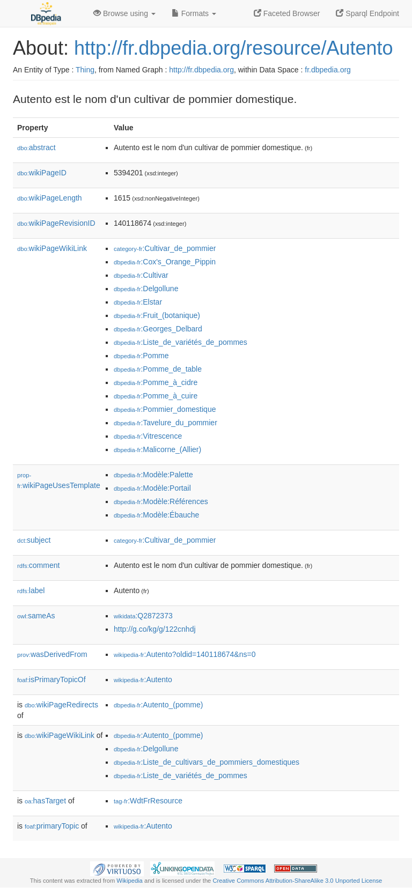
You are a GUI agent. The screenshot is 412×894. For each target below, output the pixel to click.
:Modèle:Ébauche (156, 515)
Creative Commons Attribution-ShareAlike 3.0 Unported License (297, 880)
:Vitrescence (148, 436)
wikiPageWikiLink (52, 248)
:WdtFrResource (148, 800)
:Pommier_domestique (165, 409)
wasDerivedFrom (52, 654)
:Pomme (141, 355)
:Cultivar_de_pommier (165, 248)
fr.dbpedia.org (328, 69)
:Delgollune (146, 288)
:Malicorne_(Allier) (157, 449)
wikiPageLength (49, 198)
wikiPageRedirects (61, 704)
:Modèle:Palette (153, 474)
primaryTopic (52, 826)
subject (33, 540)
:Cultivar (141, 275)
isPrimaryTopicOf (51, 679)
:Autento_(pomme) (158, 704)
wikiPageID (42, 172)
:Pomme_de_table (158, 369)
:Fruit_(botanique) (157, 315)
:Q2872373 (143, 615)
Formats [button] (194, 13)
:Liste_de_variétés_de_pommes (180, 342)
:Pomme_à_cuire (155, 395)
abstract (36, 147)
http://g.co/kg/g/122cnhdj (155, 629)
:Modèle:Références (161, 501)
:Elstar (138, 302)
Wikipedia (129, 880)
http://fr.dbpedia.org (201, 69)
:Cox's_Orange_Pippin (165, 261)
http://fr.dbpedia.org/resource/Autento (233, 48)
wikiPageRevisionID (56, 223)
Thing (85, 69)
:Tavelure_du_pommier (165, 422)
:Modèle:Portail (152, 488)
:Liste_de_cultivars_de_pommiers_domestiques (206, 762)
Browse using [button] (124, 13)
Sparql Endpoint (367, 13)
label (31, 590)
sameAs (36, 615)
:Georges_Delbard (158, 328)
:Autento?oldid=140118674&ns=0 (184, 654)
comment (38, 565)
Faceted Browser (287, 13)
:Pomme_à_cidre (155, 382)
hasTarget (45, 800)
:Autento (143, 679)
